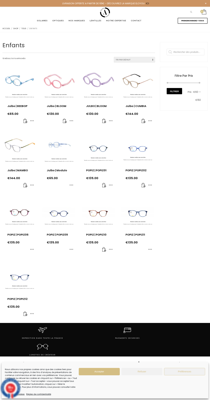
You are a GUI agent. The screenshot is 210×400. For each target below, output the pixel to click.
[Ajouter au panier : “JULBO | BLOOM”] (104, 121)
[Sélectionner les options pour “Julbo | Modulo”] (71, 185)
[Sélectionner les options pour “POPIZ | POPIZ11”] (150, 250)
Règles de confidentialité (38, 394)
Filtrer (174, 91)
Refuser (142, 371)
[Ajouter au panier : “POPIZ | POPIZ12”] (25, 314)
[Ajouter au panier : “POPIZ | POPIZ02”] (143, 185)
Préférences (184, 371)
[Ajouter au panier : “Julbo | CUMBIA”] (143, 121)
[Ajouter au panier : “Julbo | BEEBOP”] (25, 121)
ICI (147, 3)
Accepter (99, 371)
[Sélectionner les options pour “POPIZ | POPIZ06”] (32, 250)
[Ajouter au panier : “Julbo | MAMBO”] (25, 185)
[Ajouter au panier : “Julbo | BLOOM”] (65, 121)
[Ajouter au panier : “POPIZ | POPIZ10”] (104, 250)
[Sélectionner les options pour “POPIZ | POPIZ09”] (71, 250)
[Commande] (134, 59)
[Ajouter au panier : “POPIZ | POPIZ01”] (104, 185)
